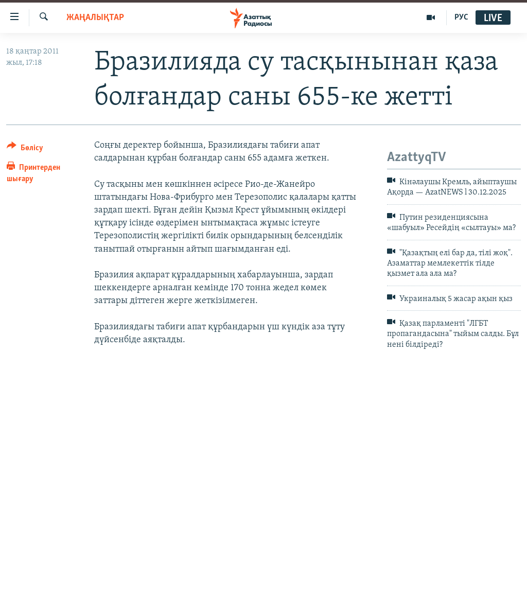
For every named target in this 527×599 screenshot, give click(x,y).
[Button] (25, 149)
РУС (461, 17)
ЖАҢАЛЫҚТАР (95, 18)
